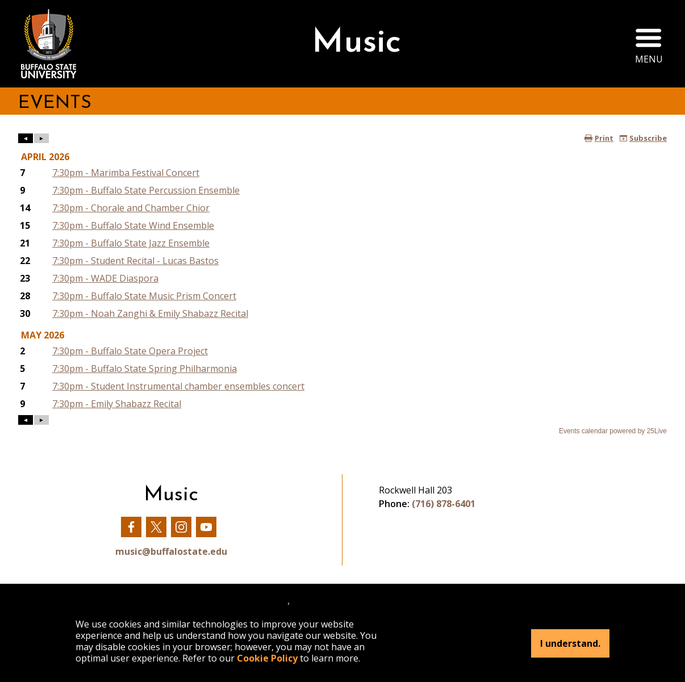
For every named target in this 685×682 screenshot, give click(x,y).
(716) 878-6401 (443, 503)
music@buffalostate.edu (171, 551)
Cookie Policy (267, 658)
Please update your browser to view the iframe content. (342, 284)
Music (356, 43)
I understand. (570, 643)
